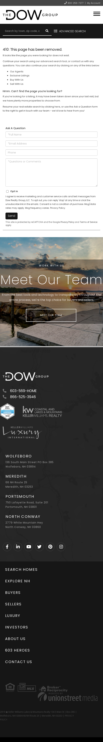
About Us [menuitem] (15, 638)
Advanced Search (72, 31)
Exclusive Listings (19, 75)
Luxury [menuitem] (12, 615)
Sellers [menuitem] (13, 604)
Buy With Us (16, 79)
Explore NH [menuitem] (17, 581)
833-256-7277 (76, 3)
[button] (47, 31)
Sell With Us (16, 84)
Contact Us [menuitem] (18, 661)
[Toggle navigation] (96, 13)
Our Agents (16, 71)
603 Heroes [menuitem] (17, 650)
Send (11, 216)
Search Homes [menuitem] (21, 569)
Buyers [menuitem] (13, 592)
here (57, 106)
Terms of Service (88, 222)
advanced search (51, 61)
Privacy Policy (57, 207)
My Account (93, 3)
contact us (77, 61)
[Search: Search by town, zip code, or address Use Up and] (22, 31)
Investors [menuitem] (16, 627)
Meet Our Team (51, 315)
